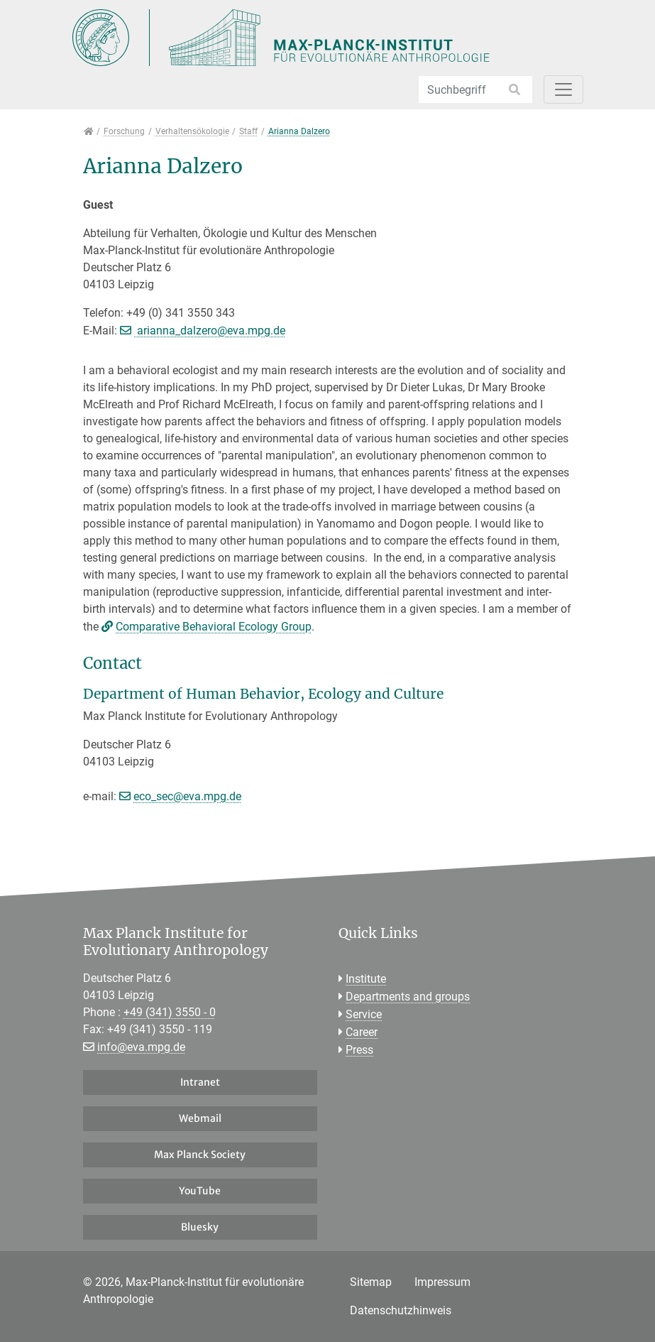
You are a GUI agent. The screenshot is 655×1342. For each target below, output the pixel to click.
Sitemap (371, 1282)
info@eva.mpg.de (141, 1047)
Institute (366, 979)
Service (364, 1014)
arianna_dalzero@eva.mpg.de (209, 330)
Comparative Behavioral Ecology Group (214, 626)
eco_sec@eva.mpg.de (187, 796)
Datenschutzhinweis (400, 1310)
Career (362, 1032)
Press (359, 1050)
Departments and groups (408, 996)
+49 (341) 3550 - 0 (169, 1012)
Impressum (442, 1282)
